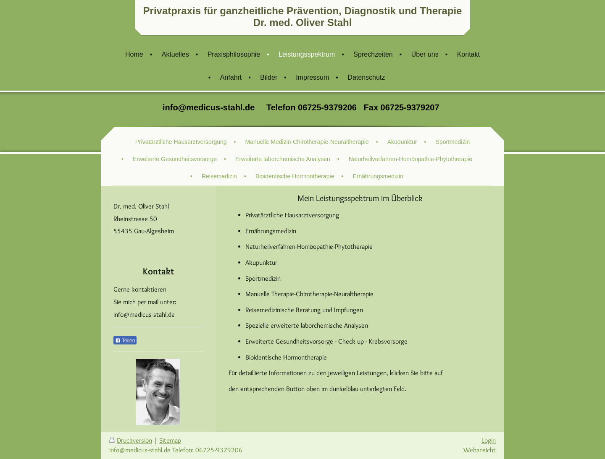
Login (488, 440)
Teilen (125, 341)
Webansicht (479, 450)
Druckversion (130, 440)
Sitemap (170, 440)
